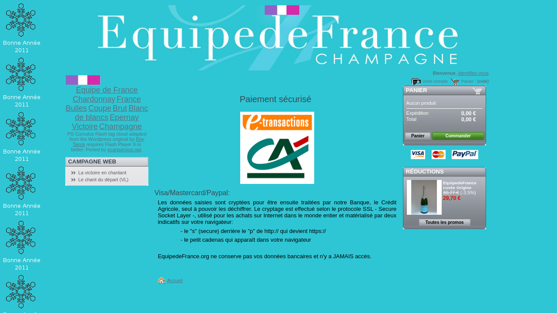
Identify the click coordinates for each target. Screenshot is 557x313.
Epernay (124, 117)
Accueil (174, 280)
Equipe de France (107, 90)
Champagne (120, 126)
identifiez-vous (473, 73)
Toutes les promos (444, 222)
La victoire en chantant (102, 172)
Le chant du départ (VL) (103, 179)
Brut (120, 108)
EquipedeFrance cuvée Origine (459, 185)
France (129, 99)
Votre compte (435, 81)
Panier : (468, 81)
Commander (458, 135)
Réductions (425, 171)
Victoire (85, 126)
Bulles (76, 108)
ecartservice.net (124, 149)
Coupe (99, 108)
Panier (416, 90)
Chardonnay (94, 99)
